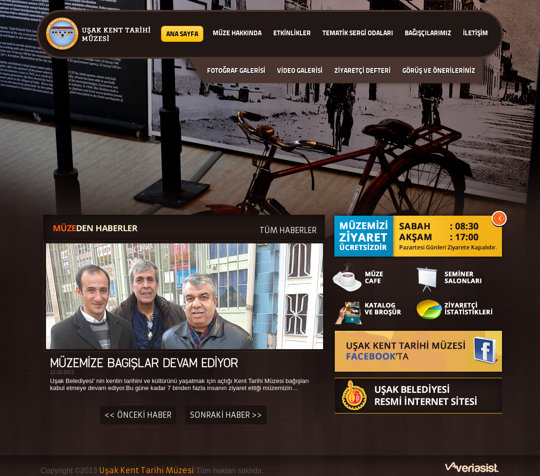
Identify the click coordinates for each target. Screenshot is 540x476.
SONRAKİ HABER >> (226, 415)
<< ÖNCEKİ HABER (138, 415)
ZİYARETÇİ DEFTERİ (362, 70)
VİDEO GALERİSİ (300, 70)
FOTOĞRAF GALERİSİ (236, 70)
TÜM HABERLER (288, 230)
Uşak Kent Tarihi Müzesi (146, 470)
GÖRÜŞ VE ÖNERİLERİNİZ (438, 70)
